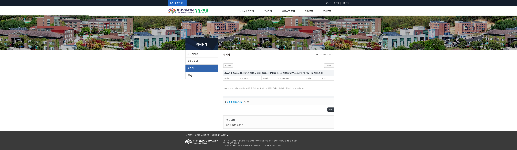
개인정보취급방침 (202, 135)
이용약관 (189, 135)
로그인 (336, 3)
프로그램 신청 (288, 10)
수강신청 (177, 3)
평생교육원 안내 (246, 10)
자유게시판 (193, 53)
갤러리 (191, 68)
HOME (327, 3)
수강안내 (268, 10)
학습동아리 (193, 60)
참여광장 (327, 10)
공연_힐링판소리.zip (234, 102)
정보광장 (309, 10)
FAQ (190, 75)
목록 (330, 109)
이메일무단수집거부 (220, 135)
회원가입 (345, 3)
